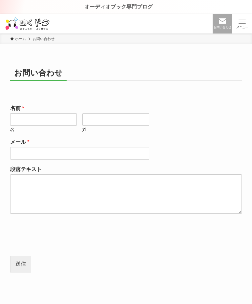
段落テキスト (26, 169)
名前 (17, 108)
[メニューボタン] (242, 23)
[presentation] (60, 245)
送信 (20, 264)
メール (20, 142)
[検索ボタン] (222, 23)
